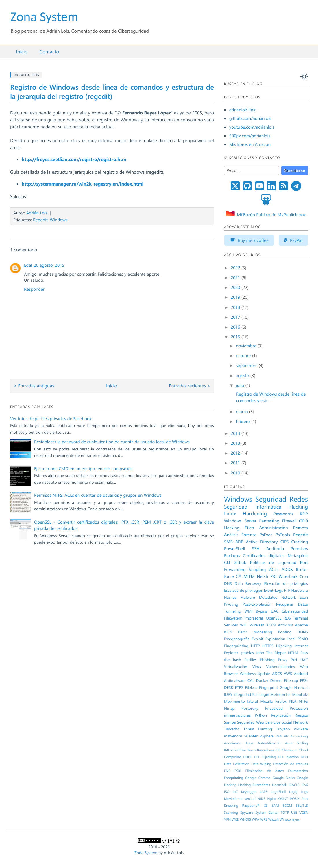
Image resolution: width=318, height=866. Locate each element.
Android (301, 673)
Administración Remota (283, 528)
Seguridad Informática (252, 506)
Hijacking (284, 645)
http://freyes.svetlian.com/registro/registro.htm (74, 159)
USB (294, 812)
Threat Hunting (257, 729)
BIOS (228, 632)
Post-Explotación (257, 604)
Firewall (289, 521)
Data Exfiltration (236, 764)
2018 (236, 307)
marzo (242, 411)
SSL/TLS (302, 805)
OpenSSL (273, 618)
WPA (255, 819)
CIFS (284, 541)
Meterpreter (280, 694)
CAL (250, 680)
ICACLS (294, 784)
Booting (285, 632)
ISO (227, 791)
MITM (249, 576)
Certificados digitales (263, 555)
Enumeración (298, 771)
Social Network (295, 722)
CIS (278, 750)
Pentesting (269, 521)
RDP (304, 514)
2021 (236, 277)
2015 (236, 337)
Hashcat (301, 687)
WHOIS (245, 819)
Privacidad (274, 708)
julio (240, 385)
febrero (243, 421)
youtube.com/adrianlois (251, 127)
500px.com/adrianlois (249, 135)
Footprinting (233, 778)
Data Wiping (261, 764)
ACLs (273, 569)
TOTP (285, 812)
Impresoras (254, 618)
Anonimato (232, 743)
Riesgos (301, 715)
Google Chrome (258, 778)
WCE (235, 819)
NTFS (303, 701)
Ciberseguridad (295, 611)
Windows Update (255, 673)
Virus (256, 666)
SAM (275, 805)
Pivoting (231, 604)
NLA (292, 701)
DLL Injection (288, 757)
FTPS (239, 687)
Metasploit (298, 555)
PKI (273, 576)
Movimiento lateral (241, 701)
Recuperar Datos (292, 604)
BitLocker (231, 750)
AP (286, 736)
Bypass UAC (267, 611)
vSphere (267, 736)
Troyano (283, 729)
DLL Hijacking (265, 757)
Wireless (257, 625)
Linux (230, 513)
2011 (236, 463)
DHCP (247, 757)
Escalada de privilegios (243, 590)
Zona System (44, 17)
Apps (249, 743)
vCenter (251, 736)
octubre (244, 355)
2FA (279, 736)
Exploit (257, 638)
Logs (304, 791)
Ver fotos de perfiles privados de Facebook (51, 418)
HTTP (255, 645)
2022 (236, 267)
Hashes (230, 597)
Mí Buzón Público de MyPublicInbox (271, 214)
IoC (235, 791)
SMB (228, 541)
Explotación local (280, 638)
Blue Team (247, 750)
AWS (288, 673)
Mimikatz (300, 694)
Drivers (276, 680)
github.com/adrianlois (250, 118)
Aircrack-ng (299, 736)
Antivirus (285, 625)
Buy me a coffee (249, 240)
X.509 (271, 625)
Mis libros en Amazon (250, 144)
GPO (303, 521)
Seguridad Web (250, 722)
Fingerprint (268, 687)
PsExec (266, 534)
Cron (303, 576)
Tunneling (232, 611)
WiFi (243, 625)
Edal (28, 265)
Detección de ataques (290, 764)
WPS (263, 819)
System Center (267, 812)
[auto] (304, 76)
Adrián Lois (36, 213)
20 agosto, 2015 (49, 265)
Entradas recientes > (189, 386)
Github (240, 562)
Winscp (285, 819)
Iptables (247, 652)
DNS (228, 583)
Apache (301, 625)
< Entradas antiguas (34, 386)
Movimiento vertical (240, 798)
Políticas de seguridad (273, 562)
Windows (58, 219)
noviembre (247, 345)
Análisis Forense (240, 534)
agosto (243, 375)
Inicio (21, 52)
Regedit (40, 219)
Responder (34, 289)
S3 (266, 805)
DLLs (304, 757)
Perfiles (250, 659)
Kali (255, 694)
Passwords (283, 514)
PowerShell (234, 548)
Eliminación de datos (264, 771)
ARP (239, 541)
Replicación (281, 715)
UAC (304, 659)
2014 (236, 433)
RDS (287, 618)
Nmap (229, 708)
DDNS (302, 632)
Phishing (267, 659)
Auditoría (275, 548)
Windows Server (240, 521)
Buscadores (265, 750)
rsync (295, 819)
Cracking (299, 541)
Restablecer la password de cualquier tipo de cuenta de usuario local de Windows (112, 441)
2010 (236, 473)
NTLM (293, 652)
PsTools (283, 534)
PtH (294, 659)
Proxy (282, 659)
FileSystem (233, 618)
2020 (236, 287)
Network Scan (294, 597)
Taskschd (232, 729)
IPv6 (305, 784)
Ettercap (291, 680)
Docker (262, 680)
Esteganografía (236, 638)
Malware (247, 597)
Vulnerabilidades (280, 666)
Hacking (298, 506)
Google (286, 687)
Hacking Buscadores (254, 784)
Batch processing (255, 632)
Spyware (246, 812)
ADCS (277, 673)
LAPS (263, 791)
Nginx (271, 798)
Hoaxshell (279, 784)
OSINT (283, 798)
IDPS (228, 694)
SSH (256, 548)
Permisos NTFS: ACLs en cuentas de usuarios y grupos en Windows (98, 495)
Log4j (293, 791)
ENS (227, 771)
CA (238, 576)
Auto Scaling (296, 743)
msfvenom (233, 736)
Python (261, 715)
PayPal (293, 240)
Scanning (231, 812)
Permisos (299, 548)
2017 (236, 317)
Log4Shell (278, 791)
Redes (298, 499)
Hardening (255, 513)
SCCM (287, 805)
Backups (232, 555)
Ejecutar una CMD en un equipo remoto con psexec (83, 468)
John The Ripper (271, 652)
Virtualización (235, 666)
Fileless (251, 687)
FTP (287, 590)
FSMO (302, 638)
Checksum (289, 750)
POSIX (294, 798)
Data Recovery (248, 583)
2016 (236, 327)
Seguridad (270, 499)
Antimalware (234, 680)
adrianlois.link (242, 109)
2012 (236, 453)
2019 (236, 297)
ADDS (287, 569)
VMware (301, 729)
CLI (227, 562)
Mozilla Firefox (273, 701)
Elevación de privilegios (286, 583)
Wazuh (273, 819)
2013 (236, 443)
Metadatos (268, 597)
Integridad (242, 694)
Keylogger (249, 791)
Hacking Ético (239, 528)
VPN (227, 819)
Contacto (49, 52)
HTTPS (267, 645)
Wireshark (287, 576)
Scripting (257, 569)
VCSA (303, 812)
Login (264, 694)
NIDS (261, 798)
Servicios (272, 722)
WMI (248, 611)
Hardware (299, 590)
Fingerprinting (236, 645)
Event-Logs (273, 590)
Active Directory (262, 541)
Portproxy (249, 708)
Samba (230, 722)
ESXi (237, 771)
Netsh (262, 576)
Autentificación (269, 743)
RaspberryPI (251, 805)
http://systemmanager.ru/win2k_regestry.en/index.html (82, 184)
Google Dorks (284, 778)
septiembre (247, 365)
